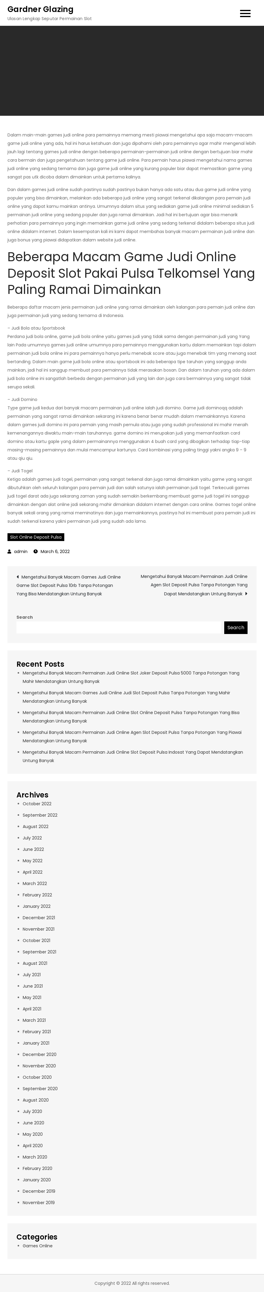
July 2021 (32, 975)
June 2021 (33, 986)
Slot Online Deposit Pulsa (36, 537)
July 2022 (32, 838)
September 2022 (40, 815)
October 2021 (36, 941)
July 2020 (32, 1111)
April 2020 (33, 1146)
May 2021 (32, 997)
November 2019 (39, 1203)
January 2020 (37, 1180)
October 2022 (37, 804)
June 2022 (33, 849)
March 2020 (35, 1157)
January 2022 (37, 906)
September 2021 (39, 952)
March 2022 (35, 884)
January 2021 (36, 1043)
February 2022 (37, 895)
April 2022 (32, 872)
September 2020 (40, 1089)
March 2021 (34, 1020)
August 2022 (35, 827)
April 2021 (32, 1009)
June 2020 (33, 1123)
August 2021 (35, 963)
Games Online (38, 1246)
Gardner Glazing (40, 9)
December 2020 (40, 1054)
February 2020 (37, 1168)
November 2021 (38, 929)
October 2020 (37, 1077)
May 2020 (33, 1134)
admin (21, 552)
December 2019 (39, 1191)
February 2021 (37, 1032)
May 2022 (32, 861)
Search (24, 617)
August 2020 (36, 1100)
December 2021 (39, 918)
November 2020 (39, 1066)
